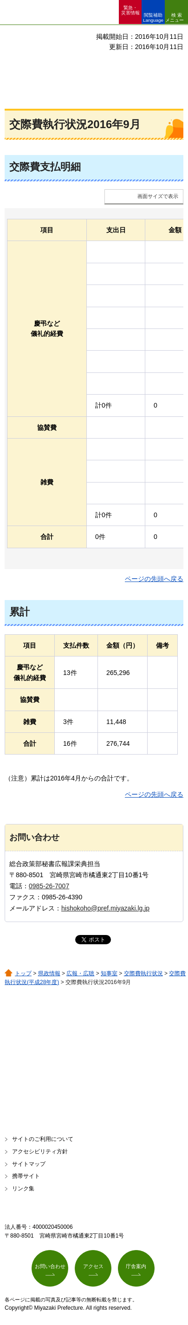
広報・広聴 (80, 973)
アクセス (93, 1266)
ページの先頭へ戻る (154, 578)
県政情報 (49, 973)
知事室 (109, 973)
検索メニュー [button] (174, 17)
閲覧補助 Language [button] (153, 17)
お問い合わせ (50, 1266)
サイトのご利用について (42, 1139)
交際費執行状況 (143, 973)
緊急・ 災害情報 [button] (130, 10)
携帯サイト (26, 1176)
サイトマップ (28, 1164)
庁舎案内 (136, 1266)
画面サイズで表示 (157, 196)
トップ (23, 973)
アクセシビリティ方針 (40, 1151)
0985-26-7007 (49, 886)
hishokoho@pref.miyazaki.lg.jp (105, 908)
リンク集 (23, 1188)
